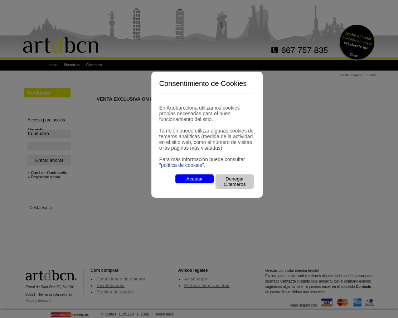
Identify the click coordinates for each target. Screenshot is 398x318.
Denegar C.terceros (235, 181)
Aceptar (194, 179)
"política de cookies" (181, 165)
